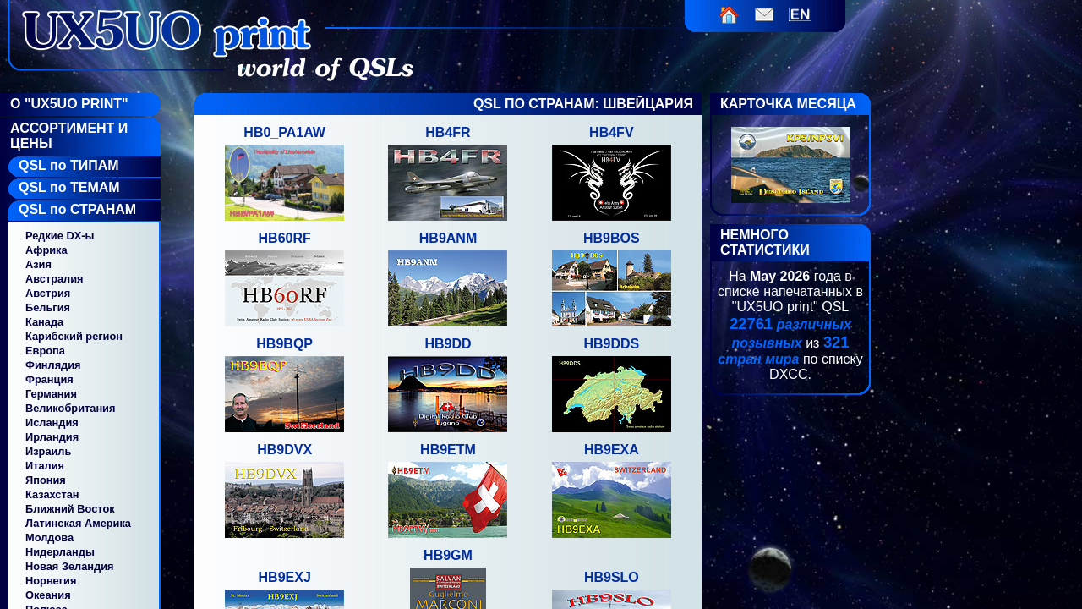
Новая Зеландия (69, 566)
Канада (44, 321)
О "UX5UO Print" (69, 103)
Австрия (47, 293)
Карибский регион (74, 336)
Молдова (49, 537)
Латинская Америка (78, 523)
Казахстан (52, 494)
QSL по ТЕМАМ (69, 187)
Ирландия (52, 437)
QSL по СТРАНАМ (77, 209)
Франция (49, 379)
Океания (48, 595)
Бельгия (47, 307)
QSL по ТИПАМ (69, 165)
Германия (51, 393)
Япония (45, 480)
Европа (45, 350)
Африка (46, 250)
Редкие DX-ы (59, 235)
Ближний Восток (70, 508)
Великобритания (70, 408)
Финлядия (53, 365)
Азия (38, 264)
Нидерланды (60, 552)
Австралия (54, 278)
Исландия (52, 422)
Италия (44, 465)
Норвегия (50, 580)
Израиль (48, 451)
